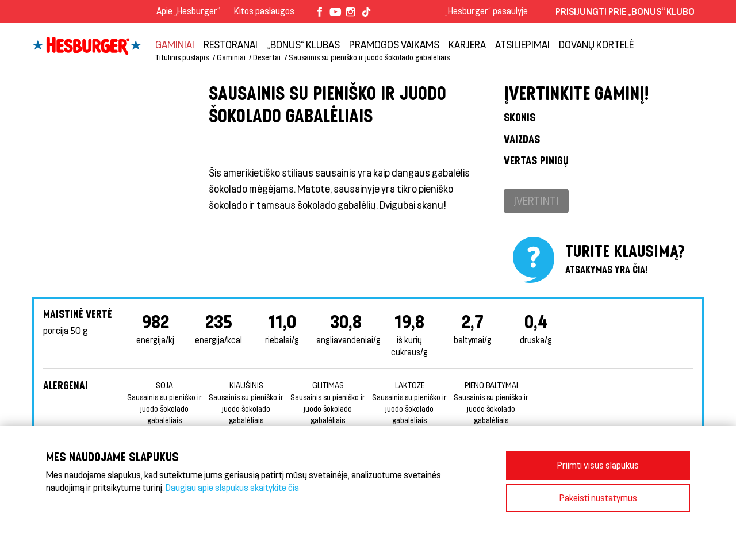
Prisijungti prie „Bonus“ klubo (625, 11)
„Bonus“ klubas (303, 44)
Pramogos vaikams (394, 44)
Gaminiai (174, 44)
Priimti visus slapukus (598, 464)
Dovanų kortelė (596, 44)
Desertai (267, 57)
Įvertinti (536, 200)
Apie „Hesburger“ (188, 10)
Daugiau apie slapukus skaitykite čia (232, 487)
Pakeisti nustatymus (598, 497)
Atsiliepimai (522, 44)
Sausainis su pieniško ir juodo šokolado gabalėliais (369, 57)
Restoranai (231, 44)
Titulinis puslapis (182, 57)
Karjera (467, 44)
